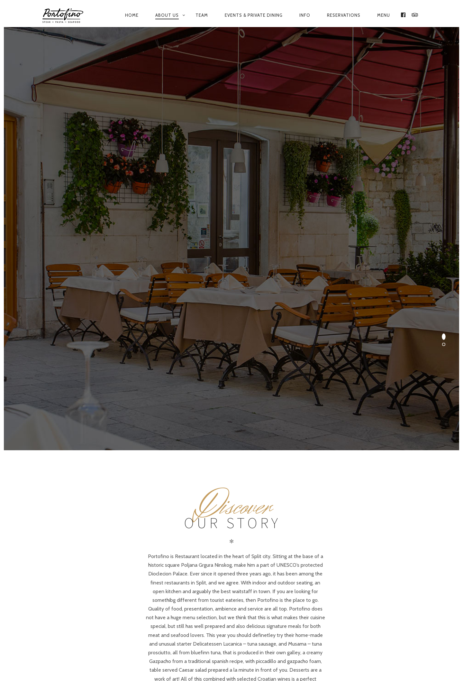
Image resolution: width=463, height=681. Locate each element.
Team (201, 15)
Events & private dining (254, 15)
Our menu (212, 656)
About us (167, 15)
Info (304, 15)
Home (132, 15)
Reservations (343, 15)
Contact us (248, 656)
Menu (383, 15)
